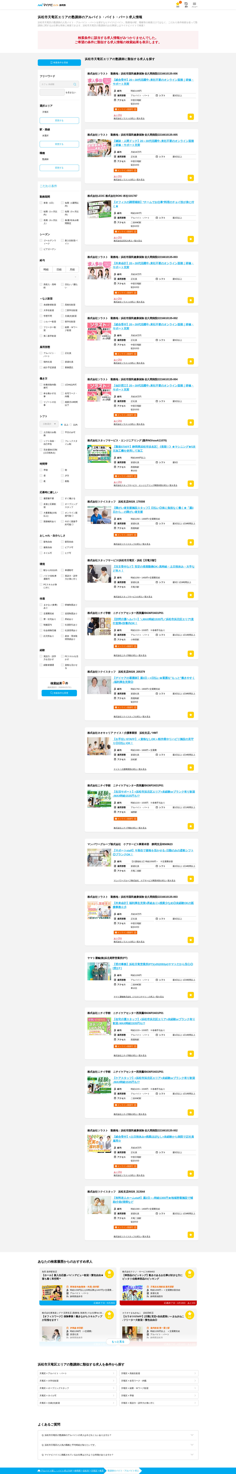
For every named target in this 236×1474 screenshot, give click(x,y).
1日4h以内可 (71, 384)
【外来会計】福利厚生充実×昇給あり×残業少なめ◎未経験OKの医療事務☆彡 (153, 905)
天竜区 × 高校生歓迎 (158, 1373)
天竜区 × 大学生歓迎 (77, 1381)
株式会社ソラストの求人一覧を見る (129, 118)
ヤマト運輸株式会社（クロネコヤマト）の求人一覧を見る (139, 997)
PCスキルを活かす (71, 658)
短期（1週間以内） (72, 204)
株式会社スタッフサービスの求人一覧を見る (133, 597)
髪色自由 (48, 542)
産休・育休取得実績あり (71, 637)
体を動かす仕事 (50, 395)
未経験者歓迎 (50, 304)
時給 (46, 269)
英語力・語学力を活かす (50, 658)
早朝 (46, 470)
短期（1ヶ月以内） (50, 213)
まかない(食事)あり (51, 606)
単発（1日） (49, 203)
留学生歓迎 (70, 321)
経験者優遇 (49, 665)
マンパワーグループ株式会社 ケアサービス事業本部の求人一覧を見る (144, 880)
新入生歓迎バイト (71, 242)
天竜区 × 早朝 (158, 1395)
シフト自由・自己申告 (50, 442)
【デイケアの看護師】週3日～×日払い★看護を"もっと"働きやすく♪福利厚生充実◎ (154, 680)
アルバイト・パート (50, 354)
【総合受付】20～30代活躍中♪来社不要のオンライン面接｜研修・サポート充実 (153, 81)
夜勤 (67, 481)
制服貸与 (48, 625)
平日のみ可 (70, 432)
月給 (72, 269)
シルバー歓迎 (50, 321)
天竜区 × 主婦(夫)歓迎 (77, 1403)
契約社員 (48, 362)
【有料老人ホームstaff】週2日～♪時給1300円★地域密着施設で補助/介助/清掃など (153, 1199)
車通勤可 (69, 570)
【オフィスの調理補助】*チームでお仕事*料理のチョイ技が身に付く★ (153, 204)
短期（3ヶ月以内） (72, 213)
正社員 (68, 353)
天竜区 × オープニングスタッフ (77, 1388)
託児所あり (49, 636)
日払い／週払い (71, 286)
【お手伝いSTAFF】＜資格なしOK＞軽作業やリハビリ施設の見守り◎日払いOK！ (153, 741)
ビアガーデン (50, 249)
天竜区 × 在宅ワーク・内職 (158, 1381)
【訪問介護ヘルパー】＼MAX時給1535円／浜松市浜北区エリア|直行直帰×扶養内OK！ (153, 621)
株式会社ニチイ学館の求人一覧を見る (130, 655)
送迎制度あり (71, 613)
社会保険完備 (50, 630)
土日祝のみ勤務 (50, 434)
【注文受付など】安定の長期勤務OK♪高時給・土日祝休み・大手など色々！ (154, 568)
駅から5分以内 (50, 570)
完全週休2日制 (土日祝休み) (50, 451)
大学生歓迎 (49, 310)
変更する (59, 120)
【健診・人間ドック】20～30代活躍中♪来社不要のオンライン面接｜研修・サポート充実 (153, 143)
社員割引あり (71, 625)
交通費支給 (49, 613)
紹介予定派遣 (50, 367)
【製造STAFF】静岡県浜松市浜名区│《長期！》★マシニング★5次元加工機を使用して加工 (154, 448)
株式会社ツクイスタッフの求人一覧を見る (132, 544)
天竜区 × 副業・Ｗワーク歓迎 (158, 1388)
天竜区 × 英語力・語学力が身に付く (158, 1403)
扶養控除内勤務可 (50, 386)
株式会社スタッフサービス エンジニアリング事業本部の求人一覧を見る (145, 485)
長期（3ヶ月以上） (50, 221)
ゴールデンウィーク (50, 242)
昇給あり (69, 619)
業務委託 (69, 367)
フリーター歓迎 (50, 328)
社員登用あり (71, 630)
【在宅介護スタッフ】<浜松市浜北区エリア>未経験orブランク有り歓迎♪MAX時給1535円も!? (154, 1021)
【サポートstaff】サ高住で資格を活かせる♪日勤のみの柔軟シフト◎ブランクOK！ (153, 852)
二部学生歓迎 (71, 310)
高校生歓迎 (70, 304)
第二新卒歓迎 (50, 336)
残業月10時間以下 (71, 403)
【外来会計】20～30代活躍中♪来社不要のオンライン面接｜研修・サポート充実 (153, 265)
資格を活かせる (71, 666)
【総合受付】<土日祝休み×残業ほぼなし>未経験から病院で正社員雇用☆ (153, 1138)
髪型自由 (69, 542)
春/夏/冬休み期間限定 (72, 221)
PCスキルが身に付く (50, 586)
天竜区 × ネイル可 (77, 1395)
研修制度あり (71, 605)
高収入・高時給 (50, 286)
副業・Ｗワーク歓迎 (71, 328)
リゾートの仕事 (50, 403)
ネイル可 (48, 553)
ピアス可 (69, 547)
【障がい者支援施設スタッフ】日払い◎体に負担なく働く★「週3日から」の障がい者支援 (153, 509)
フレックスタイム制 (71, 442)
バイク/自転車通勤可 (50, 577)
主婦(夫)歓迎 (71, 316)
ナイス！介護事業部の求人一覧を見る (130, 769)
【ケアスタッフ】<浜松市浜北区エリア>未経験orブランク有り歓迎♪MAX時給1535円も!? (154, 1080)
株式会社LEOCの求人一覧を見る (128, 241)
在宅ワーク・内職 (71, 395)
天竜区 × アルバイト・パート (77, 1373)
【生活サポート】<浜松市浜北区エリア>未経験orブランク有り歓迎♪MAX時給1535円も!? (154, 793)
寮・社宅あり (50, 619)
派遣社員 (69, 362)
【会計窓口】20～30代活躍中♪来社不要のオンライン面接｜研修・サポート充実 (153, 387)
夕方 (67, 475)
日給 (59, 269)
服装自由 (48, 547)
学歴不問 (48, 316)
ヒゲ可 (68, 553)
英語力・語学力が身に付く (71, 577)
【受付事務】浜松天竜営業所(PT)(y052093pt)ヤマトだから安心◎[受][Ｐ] (153, 966)
